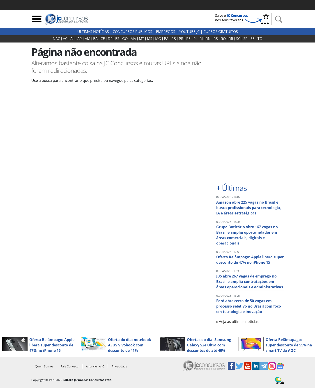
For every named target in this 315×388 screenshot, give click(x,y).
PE (188, 38)
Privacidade (119, 366)
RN (208, 38)
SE (253, 38)
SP (245, 38)
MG (158, 38)
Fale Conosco (69, 366)
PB (173, 38)
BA (95, 38)
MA (133, 38)
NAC (56, 38)
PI (195, 38)
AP (79, 38)
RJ (201, 38)
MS (149, 38)
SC (238, 38)
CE (103, 38)
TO (260, 38)
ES (117, 38)
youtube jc (189, 31)
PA (166, 38)
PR (181, 38)
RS (216, 38)
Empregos (165, 31)
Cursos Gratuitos (220, 31)
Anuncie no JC (95, 366)
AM (87, 38)
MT (141, 38)
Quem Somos (44, 366)
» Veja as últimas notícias (237, 321)
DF (110, 38)
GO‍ (125, 38)
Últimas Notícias (93, 31)
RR (231, 38)
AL (72, 38)
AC (65, 38)
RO (223, 38)
